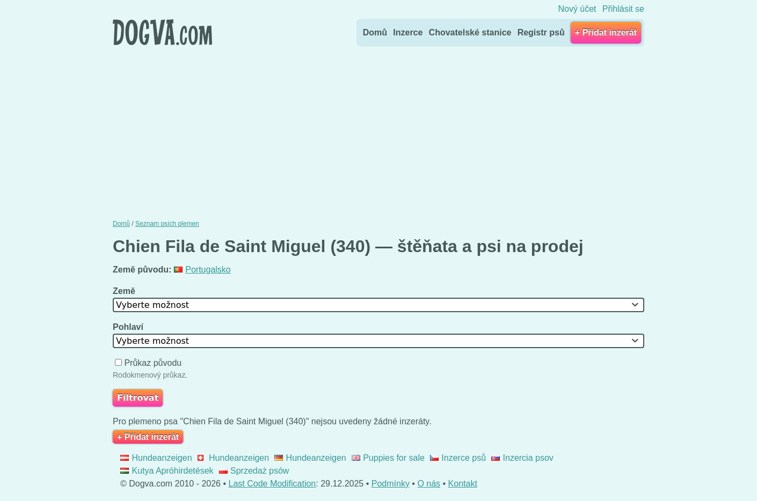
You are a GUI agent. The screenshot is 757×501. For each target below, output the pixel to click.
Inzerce (408, 32)
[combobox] (378, 305)
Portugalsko (202, 269)
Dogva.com (162, 32)
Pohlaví (129, 326)
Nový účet (577, 8)
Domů (375, 32)
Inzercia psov (522, 457)
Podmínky (391, 483)
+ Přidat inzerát (606, 32)
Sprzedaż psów (254, 470)
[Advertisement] (378, 130)
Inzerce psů (458, 457)
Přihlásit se (623, 8)
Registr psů (541, 32)
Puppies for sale (388, 457)
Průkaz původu (149, 362)
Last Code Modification (272, 483)
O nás (428, 483)
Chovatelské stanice (470, 32)
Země (125, 291)
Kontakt (462, 483)
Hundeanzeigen (156, 457)
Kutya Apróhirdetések (167, 470)
